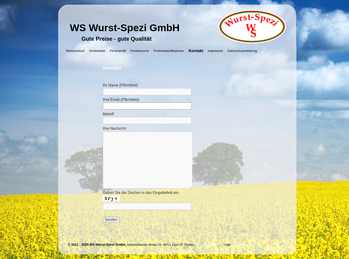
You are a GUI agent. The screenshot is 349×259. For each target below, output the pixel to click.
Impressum (215, 51)
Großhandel (97, 51)
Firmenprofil (118, 51)
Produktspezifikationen (169, 51)
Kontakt (196, 51)
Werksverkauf (75, 51)
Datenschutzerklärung (242, 51)
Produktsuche (140, 51)
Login (227, 244)
